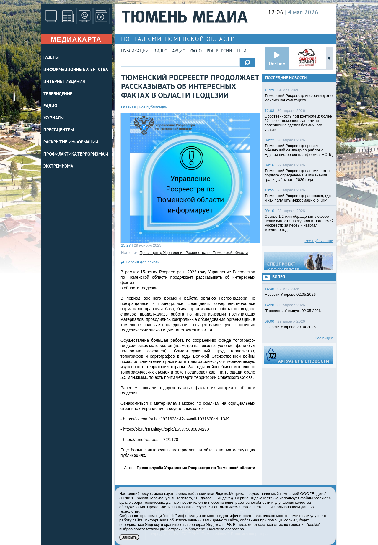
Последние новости (286, 78)
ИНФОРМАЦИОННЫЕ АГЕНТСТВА (75, 70)
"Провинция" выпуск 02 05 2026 (293, 310)
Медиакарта (76, 39)
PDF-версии (219, 51)
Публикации (135, 51)
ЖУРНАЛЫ (53, 118)
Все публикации (153, 107)
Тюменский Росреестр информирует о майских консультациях (299, 97)
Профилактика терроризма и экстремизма (75, 160)
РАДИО (50, 106)
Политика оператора (225, 529)
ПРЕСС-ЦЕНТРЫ (58, 130)
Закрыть (129, 537)
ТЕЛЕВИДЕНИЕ (57, 94)
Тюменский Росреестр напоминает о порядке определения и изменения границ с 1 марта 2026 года (297, 175)
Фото (196, 51)
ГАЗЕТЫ (50, 58)
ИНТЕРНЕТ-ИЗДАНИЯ (64, 82)
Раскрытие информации (70, 142)
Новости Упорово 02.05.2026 (290, 294)
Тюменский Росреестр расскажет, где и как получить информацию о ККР (298, 198)
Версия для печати (142, 262)
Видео (160, 51)
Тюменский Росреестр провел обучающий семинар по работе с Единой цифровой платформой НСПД (299, 150)
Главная (128, 107)
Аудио (178, 51)
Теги (241, 51)
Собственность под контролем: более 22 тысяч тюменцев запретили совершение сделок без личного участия (298, 123)
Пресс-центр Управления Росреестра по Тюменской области (194, 252)
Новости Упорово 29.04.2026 (290, 327)
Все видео (324, 338)
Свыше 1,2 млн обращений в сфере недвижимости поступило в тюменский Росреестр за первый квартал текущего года (299, 223)
